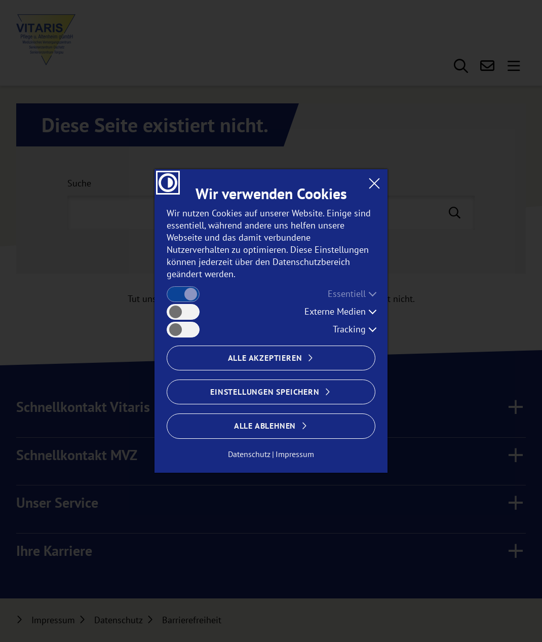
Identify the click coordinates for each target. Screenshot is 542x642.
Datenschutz (249, 454)
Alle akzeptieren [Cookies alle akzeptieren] (265, 358)
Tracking (349, 329)
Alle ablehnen (265, 426)
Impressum (295, 454)
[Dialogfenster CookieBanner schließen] (374, 182)
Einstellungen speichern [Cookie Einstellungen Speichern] (264, 392)
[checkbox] (183, 294)
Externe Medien (335, 311)
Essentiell (347, 293)
